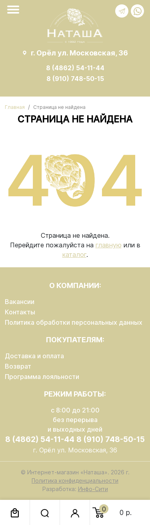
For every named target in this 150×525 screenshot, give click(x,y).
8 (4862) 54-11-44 (75, 68)
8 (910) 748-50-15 (75, 79)
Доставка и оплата (34, 356)
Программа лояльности (42, 377)
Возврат (18, 366)
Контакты (20, 312)
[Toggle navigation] (14, 10)
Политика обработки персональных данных (73, 322)
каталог (74, 255)
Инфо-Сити (93, 489)
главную (109, 245)
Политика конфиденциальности (75, 480)
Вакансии (19, 302)
